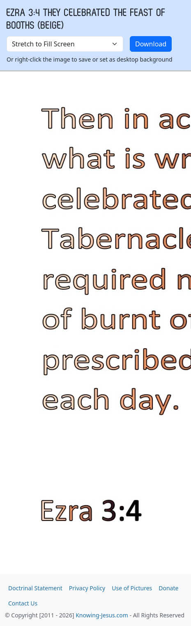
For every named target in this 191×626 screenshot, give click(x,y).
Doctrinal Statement (35, 588)
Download (150, 43)
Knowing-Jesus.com (102, 615)
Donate (168, 588)
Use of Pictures (132, 588)
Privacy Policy (87, 588)
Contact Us (22, 603)
